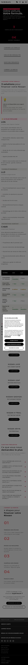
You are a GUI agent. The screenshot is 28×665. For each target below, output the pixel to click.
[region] (14, 332)
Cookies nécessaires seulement (14, 344)
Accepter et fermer (14, 340)
